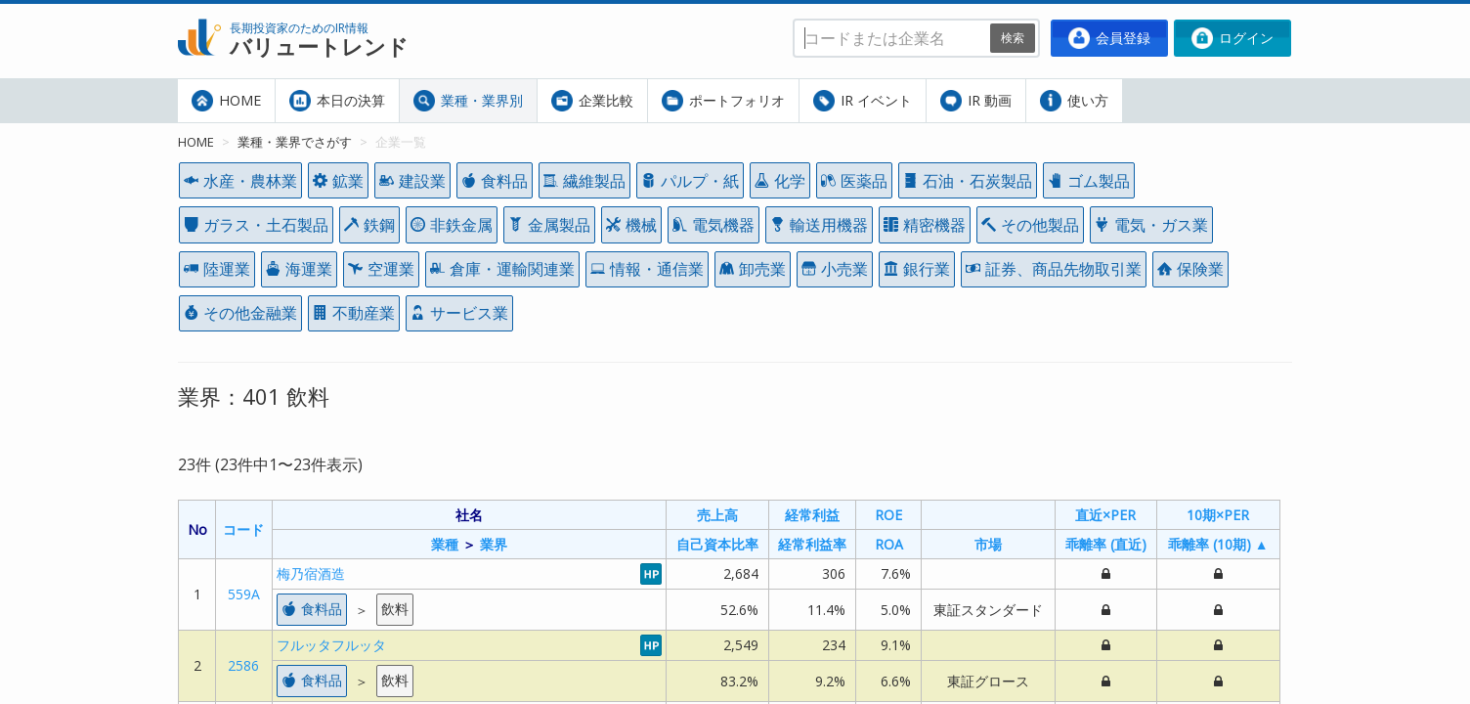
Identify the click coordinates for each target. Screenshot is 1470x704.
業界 (493, 544)
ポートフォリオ (723, 100)
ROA (889, 544)
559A (244, 594)
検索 (1012, 37)
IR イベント (862, 100)
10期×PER (1218, 515)
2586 (243, 665)
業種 (444, 544)
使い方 (1074, 100)
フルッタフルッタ (331, 645)
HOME (226, 100)
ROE (888, 515)
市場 (988, 544)
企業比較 (592, 100)
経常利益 (812, 515)
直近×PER (1105, 515)
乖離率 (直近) (1105, 544)
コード (243, 529)
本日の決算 (337, 100)
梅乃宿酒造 (311, 573)
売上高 (717, 515)
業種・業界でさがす (295, 142)
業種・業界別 (468, 100)
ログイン (1232, 38)
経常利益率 (812, 544)
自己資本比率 (717, 544)
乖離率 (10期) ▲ (1218, 544)
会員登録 (1109, 38)
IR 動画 (976, 100)
